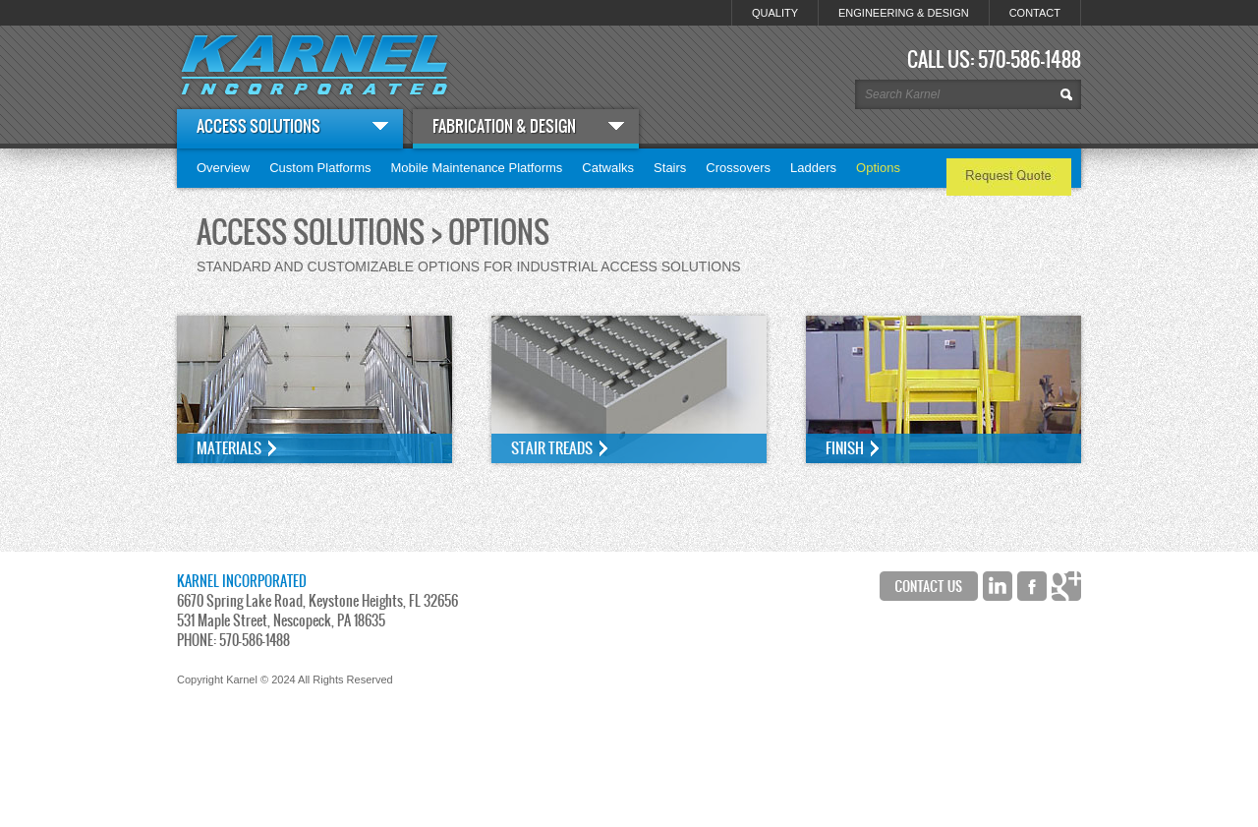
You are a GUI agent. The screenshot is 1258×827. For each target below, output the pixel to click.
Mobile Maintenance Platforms (477, 167)
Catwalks (608, 167)
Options (878, 167)
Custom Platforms (320, 167)
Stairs (670, 167)
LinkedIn (997, 586)
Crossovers (738, 167)
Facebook (1032, 586)
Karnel (314, 64)
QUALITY (775, 13)
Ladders (813, 167)
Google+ (1066, 586)
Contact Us (929, 586)
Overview (223, 167)
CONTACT (1034, 13)
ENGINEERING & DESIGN (903, 13)
